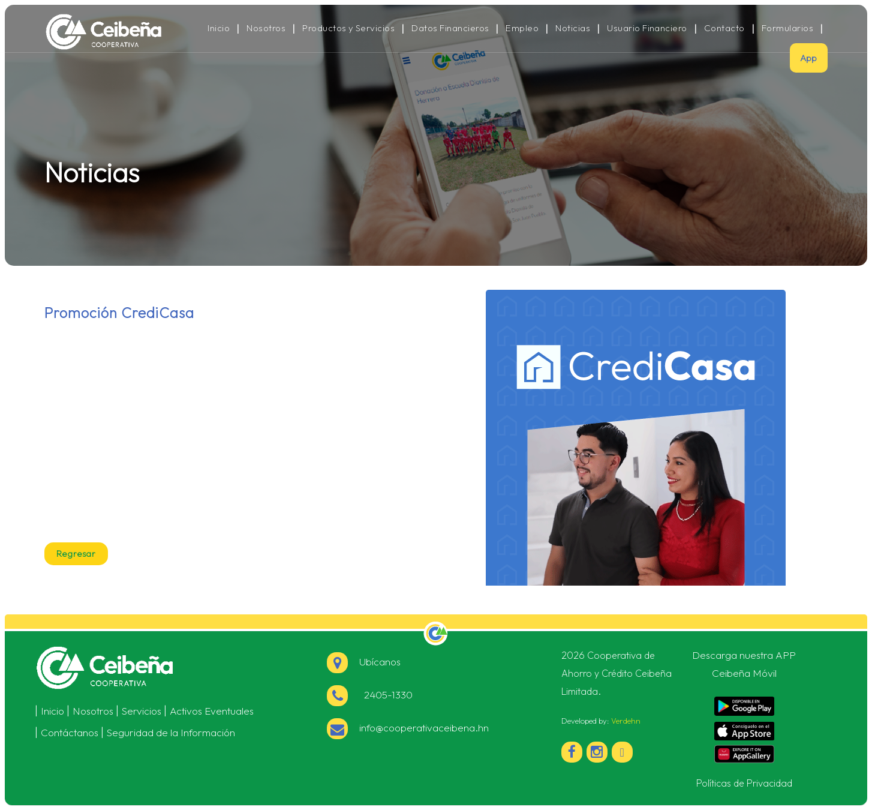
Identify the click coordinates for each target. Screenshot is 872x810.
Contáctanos (69, 732)
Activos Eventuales (212, 710)
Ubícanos (364, 661)
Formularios (787, 28)
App (808, 58)
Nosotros (265, 28)
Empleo (522, 28)
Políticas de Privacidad (744, 783)
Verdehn (626, 720)
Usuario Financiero (647, 28)
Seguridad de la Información (171, 732)
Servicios (141, 710)
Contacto (724, 28)
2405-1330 (370, 694)
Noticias (572, 28)
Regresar (76, 553)
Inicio (219, 28)
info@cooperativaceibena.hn (408, 727)
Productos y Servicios (348, 28)
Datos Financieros (450, 28)
